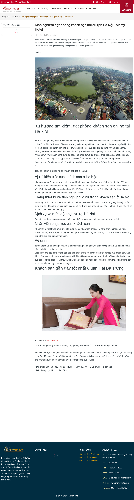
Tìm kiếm (114, 2)
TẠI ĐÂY (63, 370)
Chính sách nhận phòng (89, 454)
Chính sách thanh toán (88, 460)
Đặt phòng (100, 2)
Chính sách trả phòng (88, 457)
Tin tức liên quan (11, 25)
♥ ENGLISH (91, 9)
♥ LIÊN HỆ (68, 9)
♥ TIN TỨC (79, 9)
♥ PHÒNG (57, 9)
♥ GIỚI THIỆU (43, 9)
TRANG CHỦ (30, 9)
